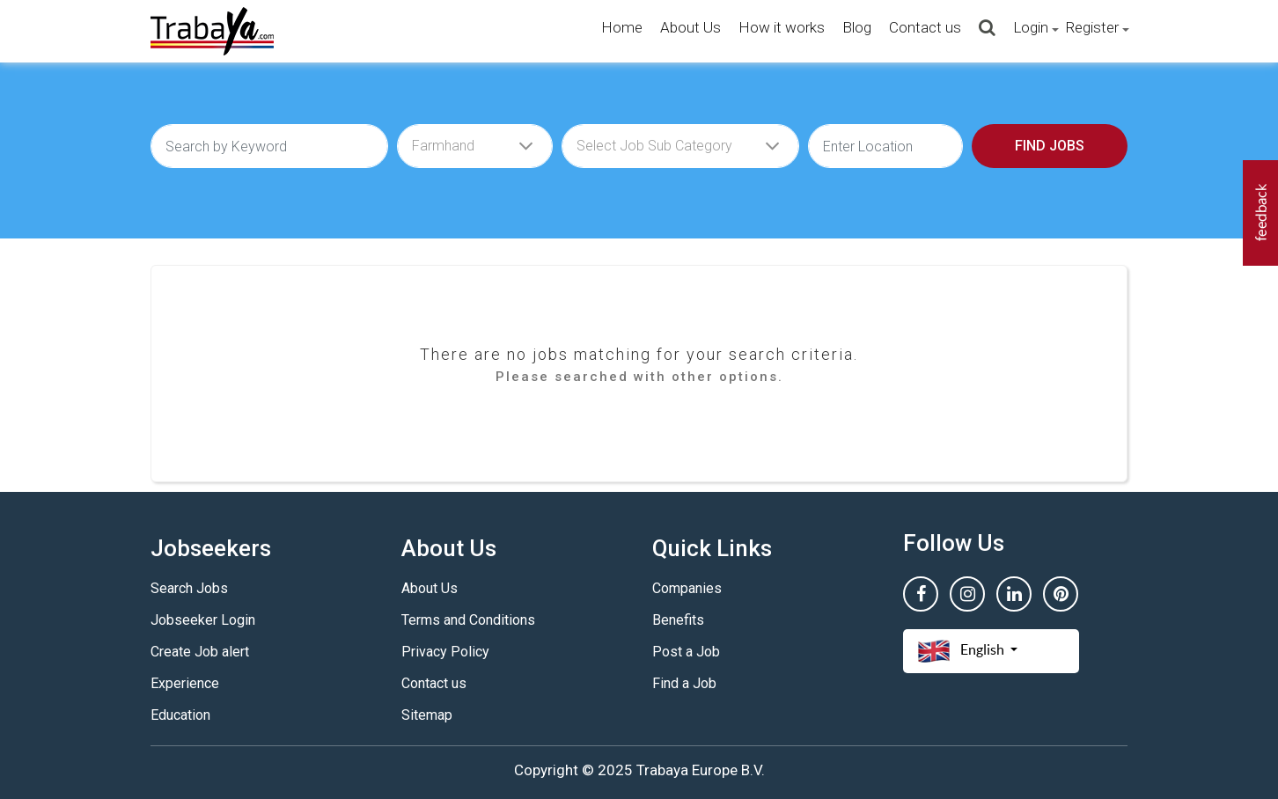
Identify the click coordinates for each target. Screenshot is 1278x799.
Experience (185, 683)
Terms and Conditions (468, 620)
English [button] (961, 651)
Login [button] (1030, 27)
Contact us (925, 27)
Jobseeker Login (203, 620)
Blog (856, 27)
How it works (781, 27)
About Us (690, 27)
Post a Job (686, 651)
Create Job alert (200, 651)
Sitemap (426, 715)
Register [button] (1092, 27)
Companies (687, 588)
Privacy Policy (445, 651)
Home (622, 27)
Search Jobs (189, 588)
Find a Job (684, 683)
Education (180, 715)
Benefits (678, 620)
